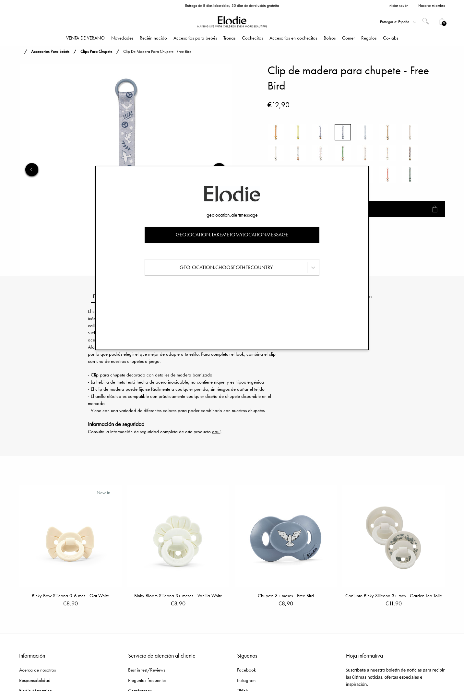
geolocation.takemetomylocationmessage (232, 234)
